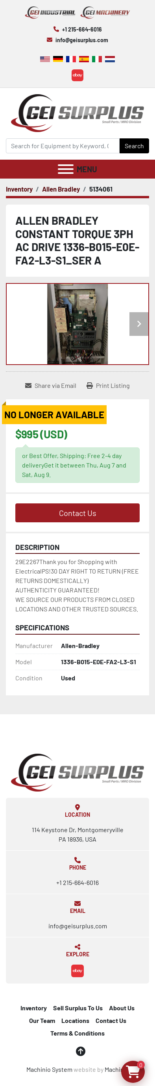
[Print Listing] (108, 385)
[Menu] (66, 169)
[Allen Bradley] (61, 189)
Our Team (42, 1020)
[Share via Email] (50, 385)
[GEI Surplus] (77, 771)
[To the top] (80, 1051)
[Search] (63, 145)
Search (134, 145)
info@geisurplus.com (81, 40)
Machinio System (49, 1069)
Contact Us (77, 513)
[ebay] (77, 75)
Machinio (117, 1069)
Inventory (33, 1007)
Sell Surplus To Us (78, 1007)
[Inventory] (19, 189)
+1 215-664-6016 (82, 29)
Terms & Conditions (77, 1033)
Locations (75, 1020)
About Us (122, 1007)
